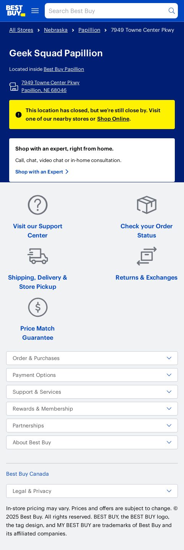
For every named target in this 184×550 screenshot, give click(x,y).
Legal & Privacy (92, 491)
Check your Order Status (146, 217)
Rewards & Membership (92, 408)
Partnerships (92, 425)
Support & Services (92, 391)
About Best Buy (92, 442)
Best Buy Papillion (64, 69)
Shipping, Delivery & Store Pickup (37, 268)
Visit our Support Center (37, 217)
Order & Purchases (92, 358)
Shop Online (113, 118)
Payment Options (92, 375)
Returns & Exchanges (146, 263)
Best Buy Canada (27, 473)
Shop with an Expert (42, 171)
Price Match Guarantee (37, 319)
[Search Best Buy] (111, 10)
